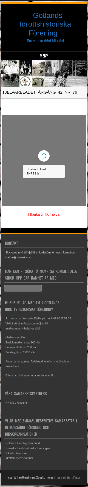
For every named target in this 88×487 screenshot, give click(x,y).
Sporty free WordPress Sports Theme (30, 477)
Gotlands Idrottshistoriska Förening (45, 24)
